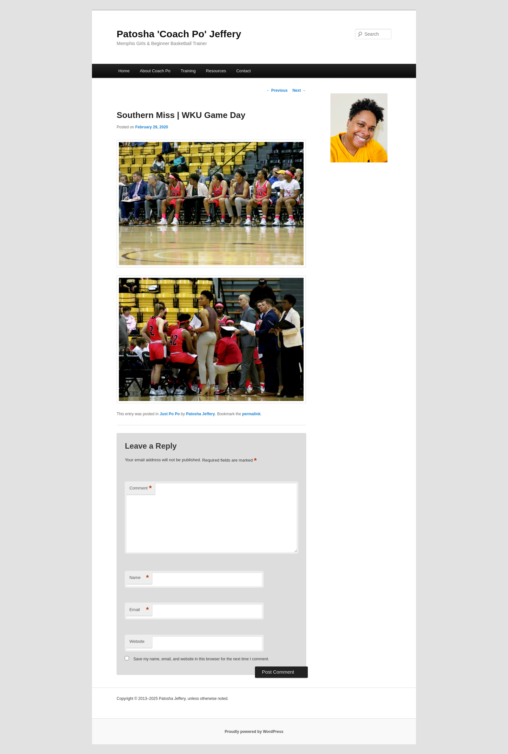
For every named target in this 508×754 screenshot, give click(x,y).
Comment (140, 488)
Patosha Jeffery (200, 414)
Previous (277, 90)
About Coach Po (155, 70)
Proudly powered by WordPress (254, 731)
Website (136, 641)
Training (188, 70)
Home (124, 70)
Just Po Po (170, 414)
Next (299, 90)
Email (139, 610)
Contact (243, 70)
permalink (251, 414)
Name (139, 578)
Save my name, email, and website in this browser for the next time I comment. (201, 659)
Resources (216, 70)
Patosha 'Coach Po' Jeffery (179, 34)
